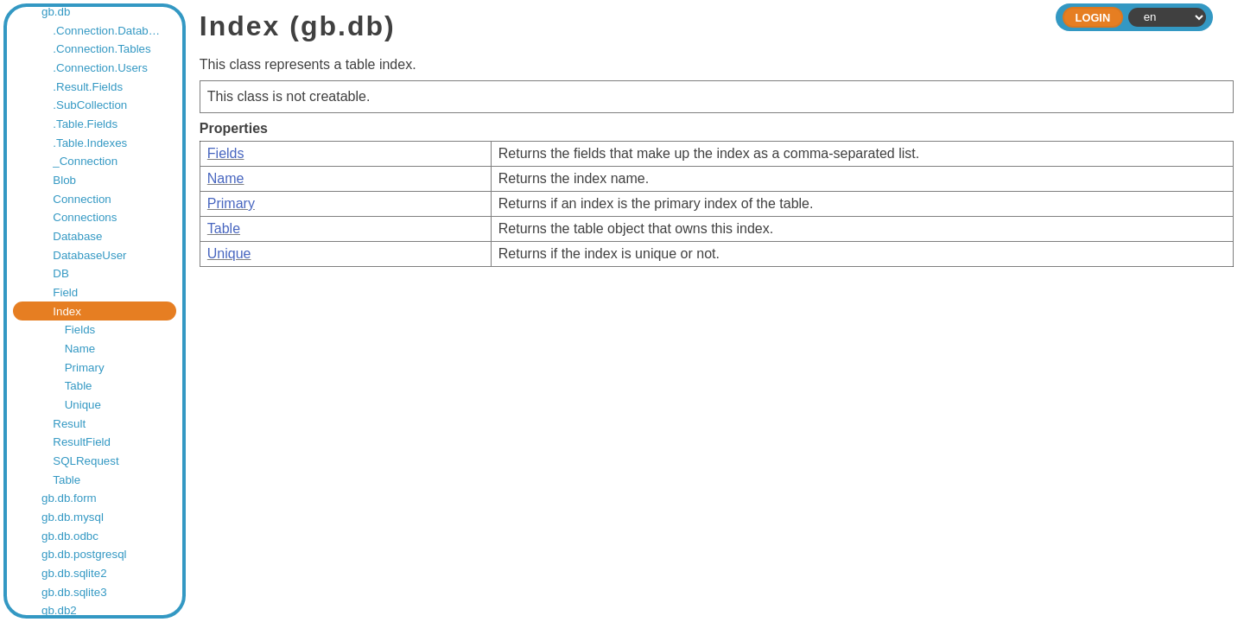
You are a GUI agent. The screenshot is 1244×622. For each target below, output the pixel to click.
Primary (85, 367)
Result (69, 423)
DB (61, 273)
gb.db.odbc (69, 536)
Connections (85, 217)
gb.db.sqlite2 (74, 573)
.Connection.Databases (109, 30)
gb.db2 (59, 610)
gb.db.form (69, 498)
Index (67, 311)
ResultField (82, 441)
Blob (64, 180)
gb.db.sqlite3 (74, 592)
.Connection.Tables (101, 48)
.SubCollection (90, 104)
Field (65, 292)
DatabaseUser (89, 255)
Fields (80, 329)
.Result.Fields (88, 86)
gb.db (55, 11)
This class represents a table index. (717, 138)
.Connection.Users (100, 67)
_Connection (85, 161)
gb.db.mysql (72, 517)
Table (78, 385)
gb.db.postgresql (84, 554)
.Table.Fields (85, 123)
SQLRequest (85, 460)
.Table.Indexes (90, 142)
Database (77, 236)
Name (80, 348)
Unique (83, 404)
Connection (82, 199)
